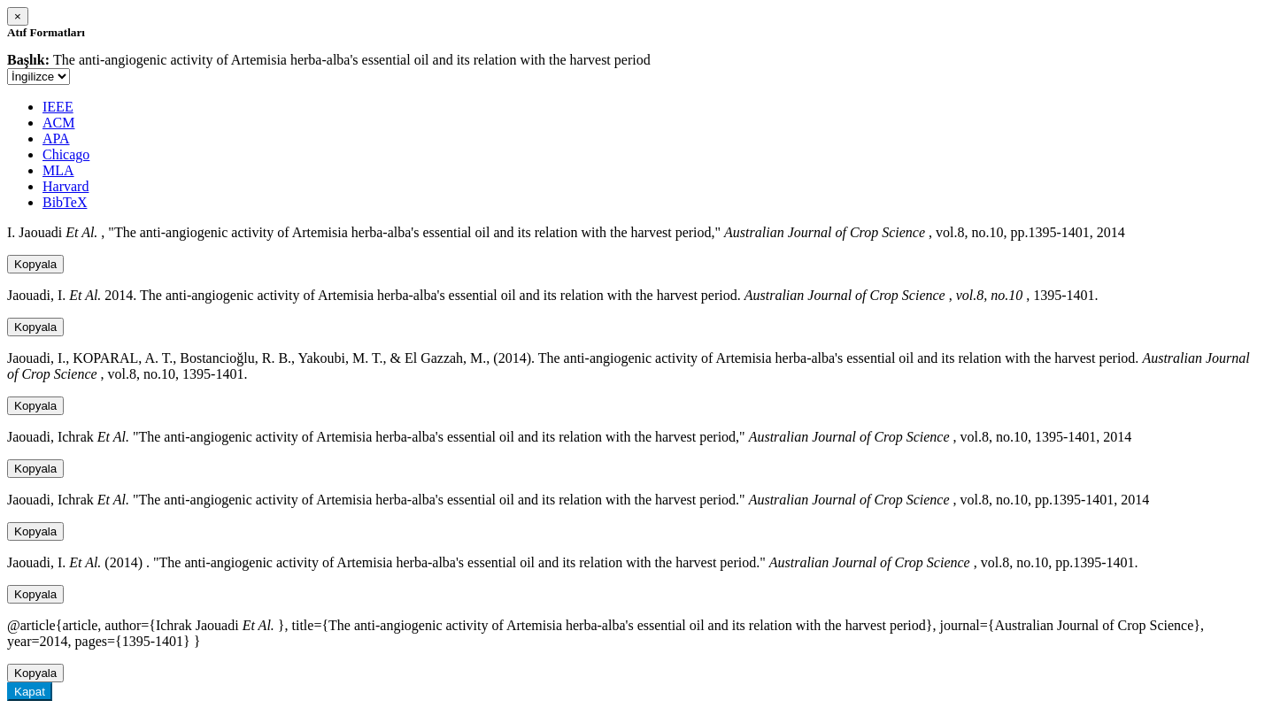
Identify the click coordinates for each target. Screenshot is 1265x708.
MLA (58, 170)
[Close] (17, 16)
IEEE (57, 106)
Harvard (65, 186)
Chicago (65, 154)
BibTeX (64, 202)
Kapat (29, 691)
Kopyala (35, 264)
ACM (58, 122)
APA (56, 138)
